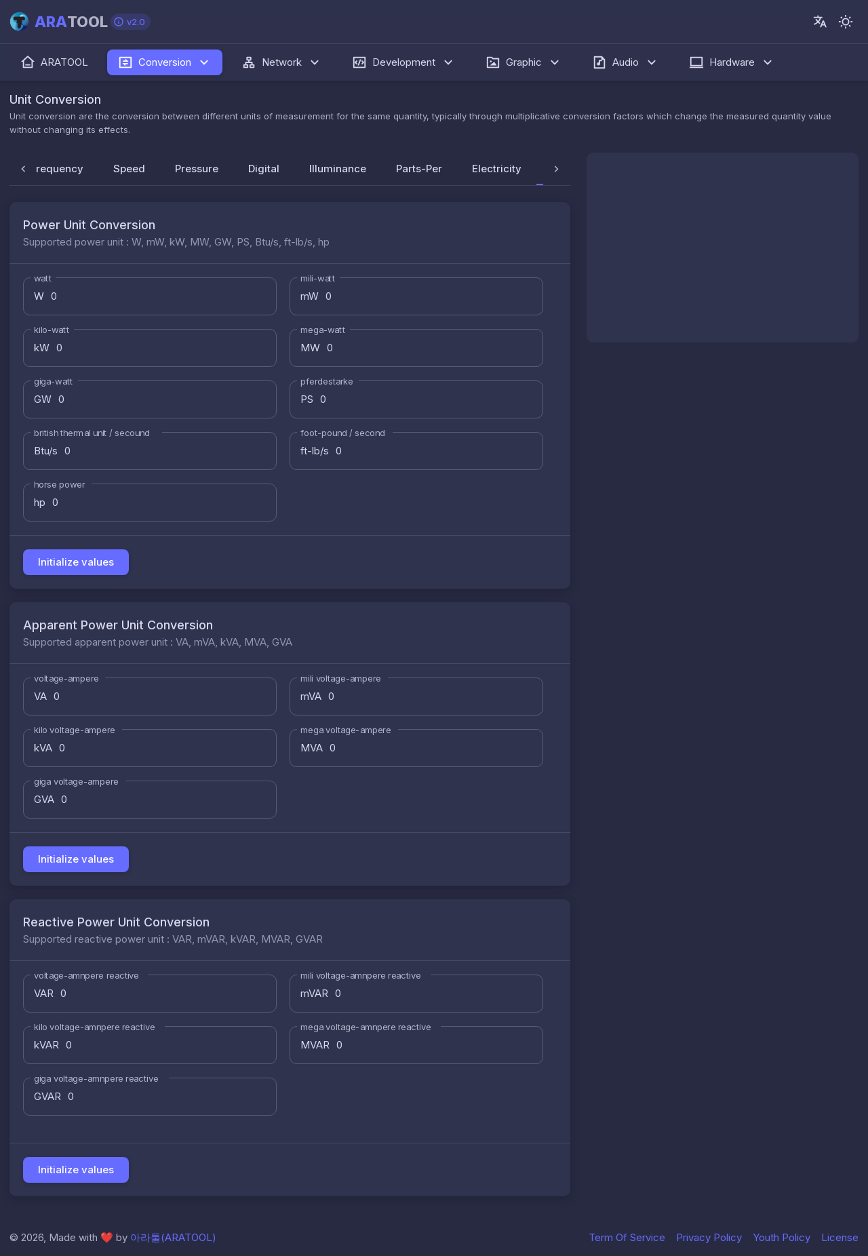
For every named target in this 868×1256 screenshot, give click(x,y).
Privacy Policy (709, 1237)
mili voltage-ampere (340, 678)
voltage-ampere (66, 678)
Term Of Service (627, 1237)
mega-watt (322, 329)
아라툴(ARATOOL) (173, 1237)
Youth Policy (781, 1237)
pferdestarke (326, 381)
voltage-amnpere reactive (86, 975)
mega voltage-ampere (345, 729)
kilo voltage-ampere (74, 729)
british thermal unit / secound (92, 432)
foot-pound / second (342, 432)
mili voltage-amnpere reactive (360, 975)
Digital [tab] (263, 168)
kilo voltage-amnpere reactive (94, 1026)
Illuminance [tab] (337, 168)
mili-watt (317, 278)
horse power (59, 484)
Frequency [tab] (56, 168)
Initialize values (76, 561)
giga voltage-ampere (76, 781)
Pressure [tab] (196, 168)
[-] (846, 22)
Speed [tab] (129, 168)
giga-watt (53, 381)
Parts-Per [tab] (419, 168)
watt (43, 278)
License (840, 1237)
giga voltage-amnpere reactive (96, 1078)
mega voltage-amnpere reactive (365, 1026)
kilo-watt (51, 329)
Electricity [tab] (496, 168)
